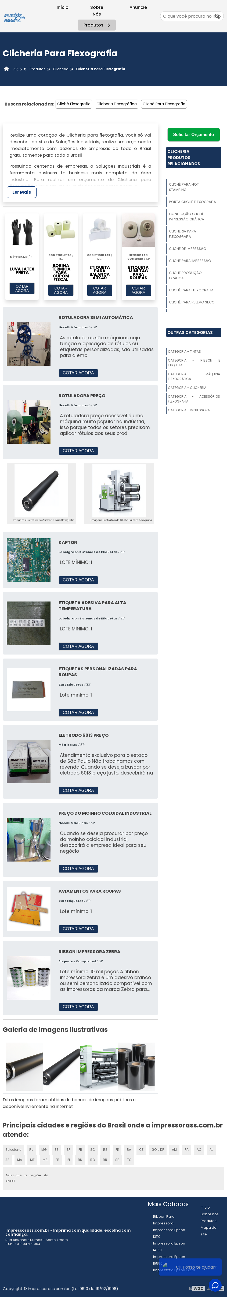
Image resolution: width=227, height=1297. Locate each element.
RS (105, 1149)
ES (57, 1149)
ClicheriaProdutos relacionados (183, 158)
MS (45, 1159)
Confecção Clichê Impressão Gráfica (186, 216)
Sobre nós (210, 1214)
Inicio (205, 1207)
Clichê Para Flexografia (164, 104)
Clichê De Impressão (187, 248)
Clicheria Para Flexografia (182, 234)
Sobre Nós (96, 10)
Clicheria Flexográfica (116, 104)
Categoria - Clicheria (187, 387)
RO (92, 1159)
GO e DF (158, 1149)
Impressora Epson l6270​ (174, 1270)
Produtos (98, 25)
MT (32, 1159)
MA (19, 1159)
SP (68, 1149)
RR (105, 1159)
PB (57, 1159)
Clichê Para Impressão (190, 260)
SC (92, 1149)
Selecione (13, 1149)
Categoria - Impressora (189, 410)
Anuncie (138, 7)
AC (199, 1149)
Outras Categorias (190, 332)
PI (68, 1159)
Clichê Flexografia (74, 104)
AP (7, 1159)
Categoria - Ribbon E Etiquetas (194, 362)
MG (44, 1149)
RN (80, 1159)
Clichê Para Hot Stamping (184, 187)
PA (187, 1149)
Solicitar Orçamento (193, 134)
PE (117, 1149)
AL (211, 1149)
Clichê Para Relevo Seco (192, 302)
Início (63, 7)
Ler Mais (21, 192)
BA (129, 1149)
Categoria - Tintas (184, 351)
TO (129, 1159)
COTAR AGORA (22, 288)
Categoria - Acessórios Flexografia (194, 399)
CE (141, 1149)
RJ (31, 1149)
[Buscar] (217, 16)
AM (174, 1149)
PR (80, 1149)
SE (117, 1159)
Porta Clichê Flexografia (192, 201)
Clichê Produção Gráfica (185, 275)
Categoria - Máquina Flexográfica (194, 376)
